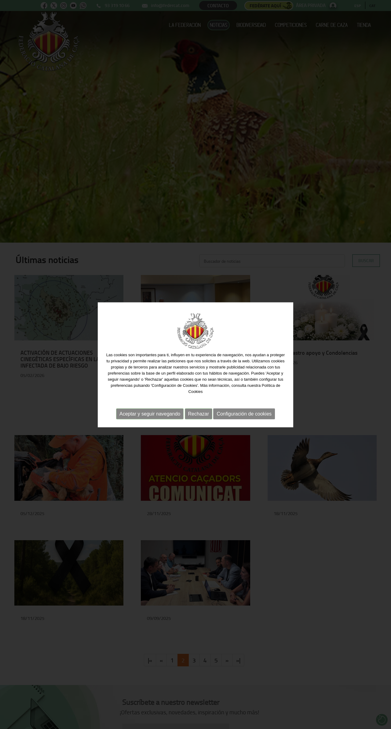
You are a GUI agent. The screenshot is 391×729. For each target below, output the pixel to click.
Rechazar (198, 413)
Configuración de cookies (244, 413)
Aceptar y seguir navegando (149, 413)
